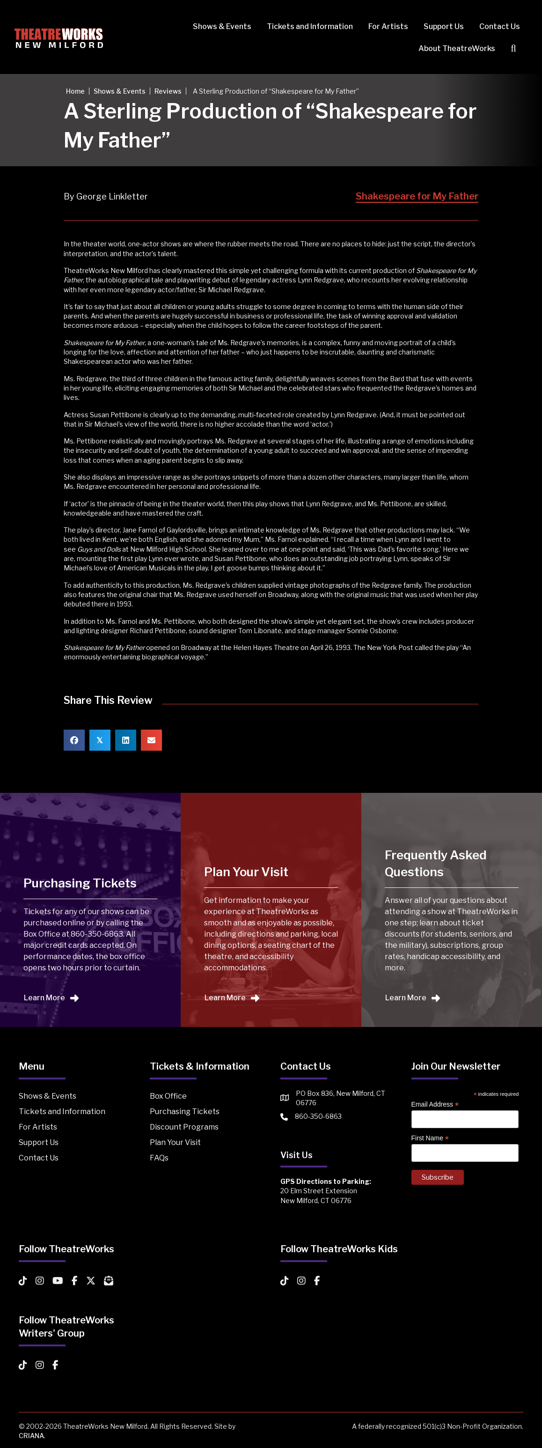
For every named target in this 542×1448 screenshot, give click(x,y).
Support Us (439, 26)
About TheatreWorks (452, 48)
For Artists (384, 26)
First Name (430, 1138)
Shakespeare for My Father (417, 196)
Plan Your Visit (175, 1142)
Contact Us (495, 26)
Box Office (168, 1096)
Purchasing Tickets (185, 1111)
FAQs (159, 1157)
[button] (511, 48)
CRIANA (31, 1436)
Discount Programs (184, 1127)
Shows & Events (218, 26)
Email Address (435, 1104)
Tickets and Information (306, 26)
